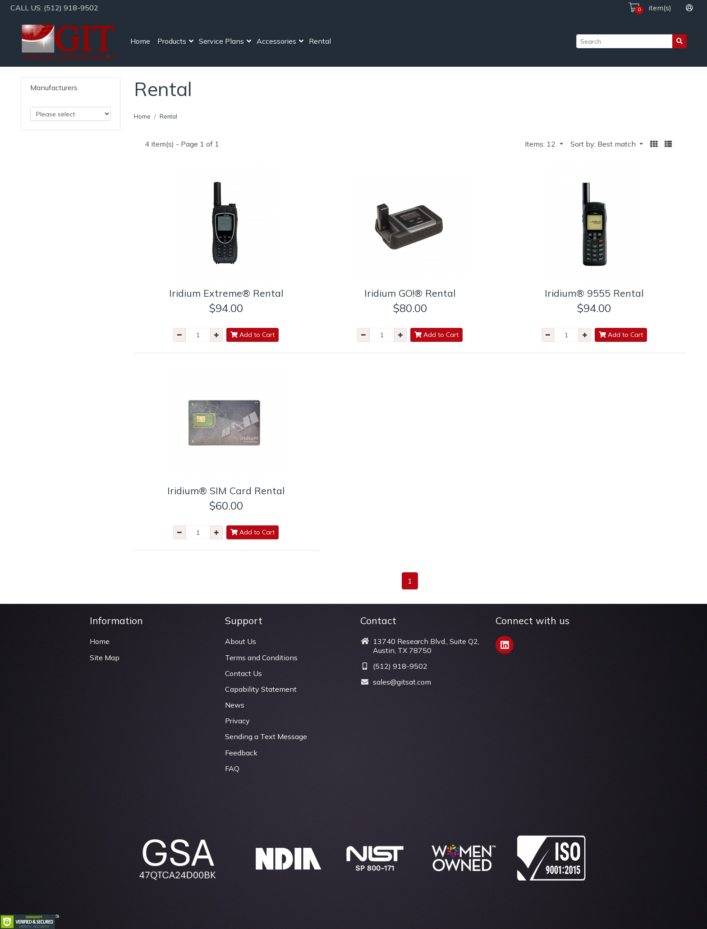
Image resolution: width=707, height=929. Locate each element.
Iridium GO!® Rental (409, 293)
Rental (320, 41)
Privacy (237, 720)
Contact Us (243, 673)
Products (171, 41)
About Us (240, 641)
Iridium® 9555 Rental (594, 293)
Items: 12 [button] (541, 143)
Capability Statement (261, 689)
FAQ (232, 768)
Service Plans (221, 41)
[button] (654, 144)
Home (140, 41)
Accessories (276, 41)
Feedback (241, 752)
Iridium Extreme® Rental (226, 293)
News (234, 704)
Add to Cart (252, 335)
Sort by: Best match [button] (604, 143)
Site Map (104, 657)
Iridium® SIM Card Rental (226, 490)
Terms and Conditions (261, 657)
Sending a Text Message (266, 736)
